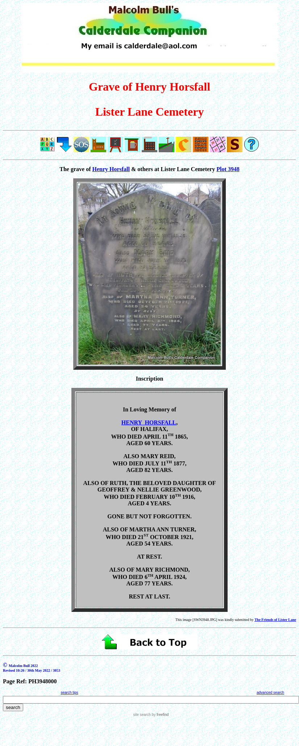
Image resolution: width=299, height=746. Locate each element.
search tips (69, 693)
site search (142, 715)
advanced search (270, 693)
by (160, 715)
